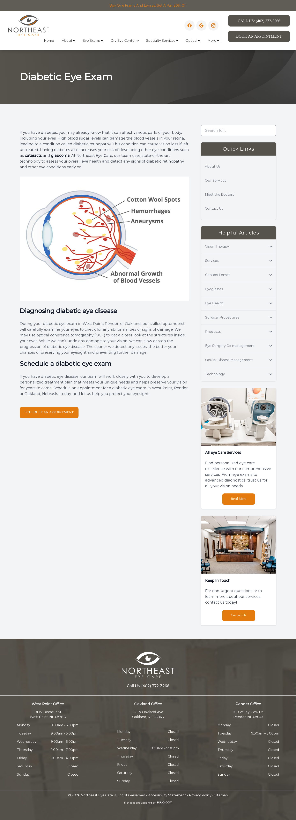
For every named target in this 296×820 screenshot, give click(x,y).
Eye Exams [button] (93, 41)
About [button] (68, 41)
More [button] (213, 41)
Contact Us (214, 208)
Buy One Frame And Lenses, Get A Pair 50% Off (148, 5)
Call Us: (259, 21)
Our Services (215, 180)
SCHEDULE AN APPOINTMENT (52, 412)
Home (49, 41)
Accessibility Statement (167, 795)
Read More (238, 499)
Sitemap (221, 795)
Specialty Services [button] (162, 41)
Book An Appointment (259, 36)
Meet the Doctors (219, 194)
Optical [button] (192, 41)
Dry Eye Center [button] (124, 41)
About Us (212, 167)
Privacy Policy (200, 795)
